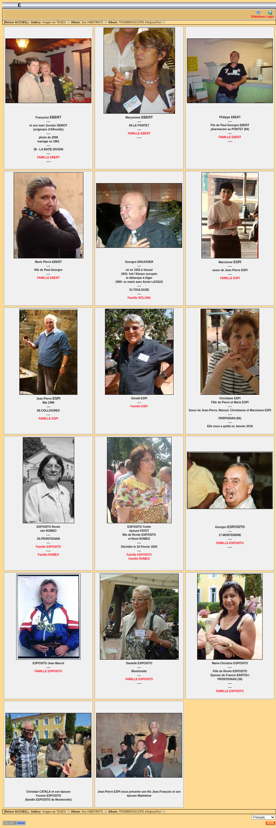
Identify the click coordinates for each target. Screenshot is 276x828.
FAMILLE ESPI (230, 278)
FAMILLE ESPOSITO (230, 543)
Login (270, 14)
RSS (270, 823)
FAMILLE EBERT (48, 157)
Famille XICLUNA (139, 297)
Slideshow (258, 14)
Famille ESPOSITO (48, 546)
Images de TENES (56, 22)
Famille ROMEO (48, 554)
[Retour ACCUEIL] (16, 22)
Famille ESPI (139, 406)
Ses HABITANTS (95, 22)
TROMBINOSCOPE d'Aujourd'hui (142, 22)
